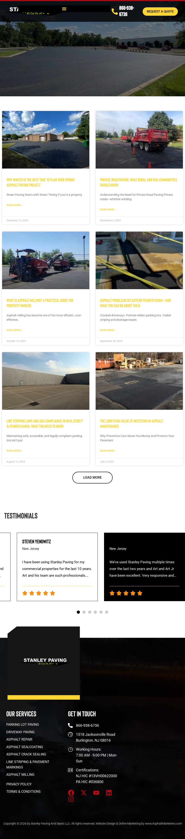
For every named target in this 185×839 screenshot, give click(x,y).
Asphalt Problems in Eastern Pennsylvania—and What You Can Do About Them (135, 303)
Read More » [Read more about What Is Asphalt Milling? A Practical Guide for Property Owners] (15, 330)
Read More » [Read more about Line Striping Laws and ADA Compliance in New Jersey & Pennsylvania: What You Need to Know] (15, 450)
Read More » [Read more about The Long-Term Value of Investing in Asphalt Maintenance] (108, 450)
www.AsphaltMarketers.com (163, 823)
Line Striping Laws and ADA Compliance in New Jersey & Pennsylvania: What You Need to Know (45, 423)
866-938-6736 (126, 10)
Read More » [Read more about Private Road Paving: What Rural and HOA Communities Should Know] (108, 209)
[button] (64, 8)
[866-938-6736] (115, 11)
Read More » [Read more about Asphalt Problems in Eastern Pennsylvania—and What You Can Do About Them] (108, 330)
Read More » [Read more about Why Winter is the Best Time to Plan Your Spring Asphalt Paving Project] (15, 205)
